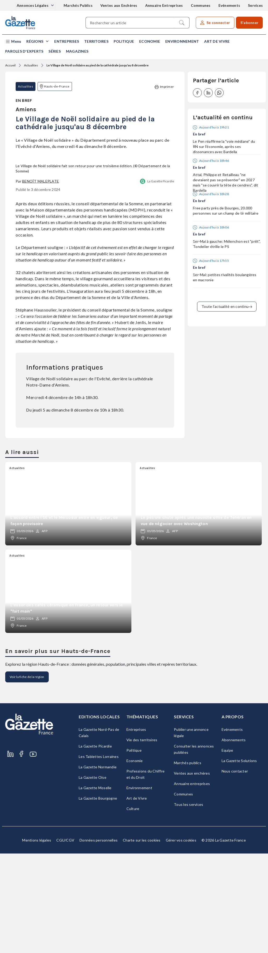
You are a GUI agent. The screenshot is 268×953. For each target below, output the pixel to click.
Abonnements (234, 839)
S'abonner (249, 22)
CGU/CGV (65, 939)
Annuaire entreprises (192, 883)
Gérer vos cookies (181, 939)
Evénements (229, 5)
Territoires (96, 41)
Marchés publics (187, 862)
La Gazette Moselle (95, 887)
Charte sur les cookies (142, 939)
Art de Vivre (217, 41)
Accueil (10, 65)
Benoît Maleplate (40, 280)
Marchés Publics (78, 5)
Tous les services (188, 904)
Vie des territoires (141, 839)
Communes (201, 5)
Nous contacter (235, 870)
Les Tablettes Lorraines (99, 856)
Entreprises (66, 41)
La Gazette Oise (92, 877)
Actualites (31, 65)
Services (255, 5)
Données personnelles (99, 939)
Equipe (227, 850)
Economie (149, 41)
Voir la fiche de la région (27, 776)
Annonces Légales (33, 5)
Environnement (182, 41)
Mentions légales (36, 939)
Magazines (77, 51)
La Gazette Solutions (239, 860)
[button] (13, 41)
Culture (132, 908)
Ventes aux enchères (192, 872)
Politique (124, 41)
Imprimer (164, 87)
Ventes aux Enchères (118, 5)
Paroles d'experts (24, 51)
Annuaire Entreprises (164, 5)
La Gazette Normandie (98, 866)
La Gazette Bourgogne (98, 897)
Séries (54, 51)
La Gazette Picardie (160, 280)
